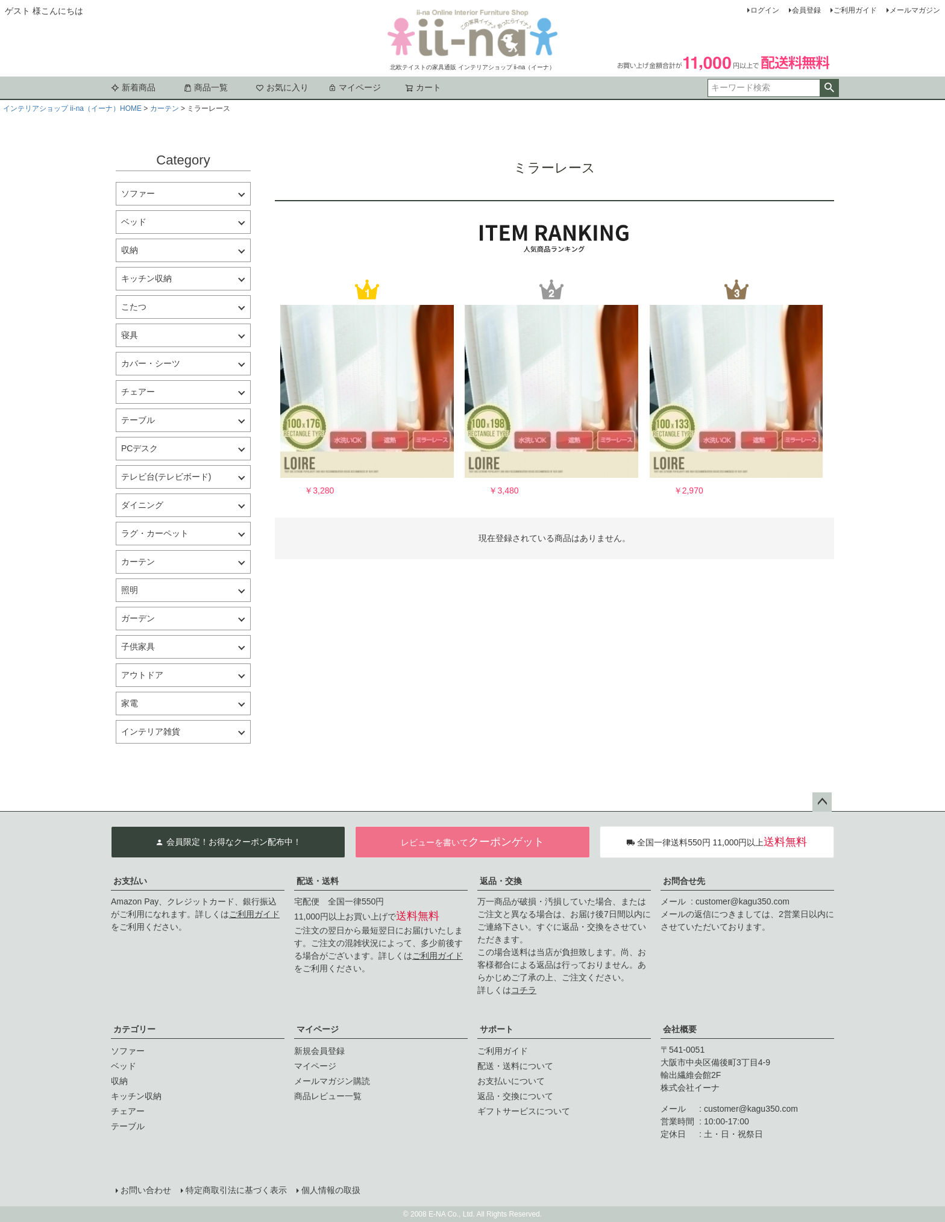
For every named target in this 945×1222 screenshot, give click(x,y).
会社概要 (680, 1029)
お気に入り (282, 87)
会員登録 (806, 10)
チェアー (138, 391)
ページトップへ (822, 802)
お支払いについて (511, 1081)
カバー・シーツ (150, 363)
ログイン (764, 10)
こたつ (133, 307)
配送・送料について (515, 1066)
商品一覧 (205, 87)
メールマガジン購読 (332, 1081)
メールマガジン (915, 10)
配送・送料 (318, 881)
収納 (129, 250)
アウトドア (142, 675)
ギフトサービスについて (523, 1111)
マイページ (354, 87)
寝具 (129, 335)
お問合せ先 (684, 881)
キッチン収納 (146, 278)
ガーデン (138, 618)
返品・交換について (515, 1096)
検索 (829, 88)
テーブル (138, 420)
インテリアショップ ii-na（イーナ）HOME (72, 108)
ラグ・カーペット (155, 533)
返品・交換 (501, 881)
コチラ (523, 990)
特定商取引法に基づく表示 (236, 1190)
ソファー (138, 193)
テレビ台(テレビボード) (166, 476)
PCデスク (139, 448)
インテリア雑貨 (150, 731)
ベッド (133, 222)
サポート (496, 1029)
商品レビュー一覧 (328, 1096)
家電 (129, 703)
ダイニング (142, 505)
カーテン (164, 108)
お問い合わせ (146, 1190)
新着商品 (133, 87)
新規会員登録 (319, 1051)
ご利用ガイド (855, 10)
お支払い (130, 881)
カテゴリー (134, 1029)
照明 (129, 590)
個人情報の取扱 (330, 1190)
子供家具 (138, 646)
